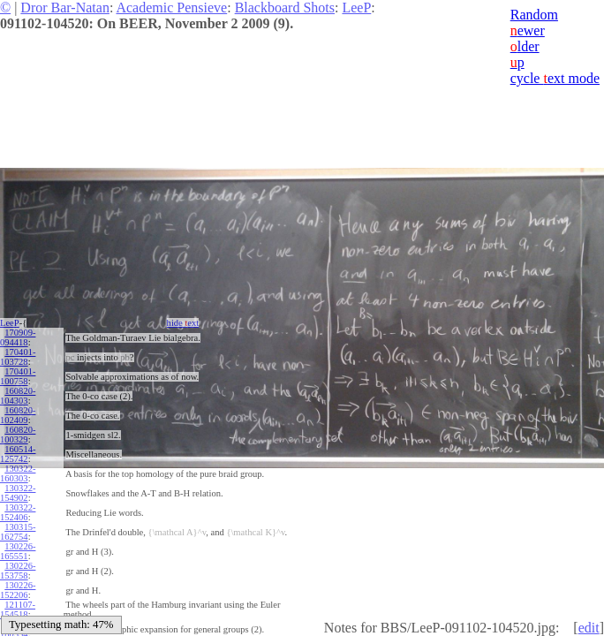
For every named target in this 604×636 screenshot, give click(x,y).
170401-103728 (17, 357)
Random (534, 14)
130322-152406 (17, 512)
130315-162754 (17, 531)
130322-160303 (17, 473)
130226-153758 (17, 570)
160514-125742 (17, 454)
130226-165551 (17, 551)
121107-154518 (17, 609)
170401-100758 (17, 376)
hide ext (183, 323)
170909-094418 (17, 337)
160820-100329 (17, 434)
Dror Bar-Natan (64, 7)
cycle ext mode (555, 78)
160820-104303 (17, 395)
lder (525, 46)
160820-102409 (17, 415)
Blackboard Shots (285, 7)
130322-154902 (17, 493)
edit (589, 627)
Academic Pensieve (171, 7)
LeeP (356, 7)
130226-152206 (17, 590)
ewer (527, 30)
